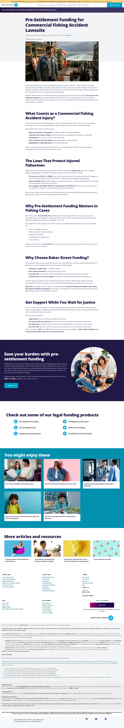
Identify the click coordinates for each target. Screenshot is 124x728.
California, (19, 662)
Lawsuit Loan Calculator (8, 587)
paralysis (49, 132)
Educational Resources (87, 583)
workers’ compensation (33, 173)
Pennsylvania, (66, 663)
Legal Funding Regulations (8, 579)
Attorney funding (52, 677)
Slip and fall (45, 587)
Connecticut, (25, 662)
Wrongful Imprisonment (48, 577)
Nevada (10, 663)
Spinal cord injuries (35, 132)
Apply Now (102, 605)
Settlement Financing (47, 605)
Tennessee (97, 663)
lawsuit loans (17, 371)
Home (3, 10)
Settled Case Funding (77, 427)
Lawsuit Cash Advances (8, 577)
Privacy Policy (5, 603)
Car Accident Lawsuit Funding (80, 433)
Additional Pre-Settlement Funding (10, 583)
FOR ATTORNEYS (46, 600)
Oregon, (60, 663)
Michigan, (83, 662)
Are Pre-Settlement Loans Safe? (102, 559)
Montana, (106, 662)
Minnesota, (101, 662)
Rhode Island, (73, 663)
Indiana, (57, 662)
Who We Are (85, 581)
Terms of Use (5, 605)
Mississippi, (89, 662)
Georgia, (40, 662)
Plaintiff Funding (46, 607)
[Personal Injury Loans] (16, 428)
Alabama (8, 662)
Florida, (36, 662)
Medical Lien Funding (47, 613)
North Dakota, (44, 663)
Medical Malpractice (47, 583)
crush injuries (48, 140)
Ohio (49, 663)
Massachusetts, (76, 662)
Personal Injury (46, 579)
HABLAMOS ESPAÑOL (88, 596)
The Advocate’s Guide (7, 585)
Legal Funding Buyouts (8, 581)
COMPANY (84, 575)
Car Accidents (45, 581)
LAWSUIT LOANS (6, 575)
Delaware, (31, 662)
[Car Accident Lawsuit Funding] (65, 434)
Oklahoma (54, 663)
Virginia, (109, 663)
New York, (16, 663)
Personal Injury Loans (12, 10)
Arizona (4, 662)
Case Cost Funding (46, 611)
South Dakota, (90, 663)
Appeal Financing (46, 603)
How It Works (85, 577)
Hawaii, (45, 662)
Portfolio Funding (46, 609)
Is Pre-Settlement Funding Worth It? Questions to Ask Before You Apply (45, 560)
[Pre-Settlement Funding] (16, 422)
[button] (56, 10)
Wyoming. (10, 665)
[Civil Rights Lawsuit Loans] (65, 422)
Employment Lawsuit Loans (31, 433)
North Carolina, (36, 663)
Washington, (115, 663)
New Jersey (22, 663)
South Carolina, (82, 663)
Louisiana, (65, 662)
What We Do (85, 579)
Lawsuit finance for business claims (11, 677)
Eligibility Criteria (6, 607)
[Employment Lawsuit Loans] (16, 434)
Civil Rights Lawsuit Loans (79, 421)
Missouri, (95, 662)
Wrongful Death (46, 589)
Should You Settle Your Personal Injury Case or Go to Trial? (60, 484)
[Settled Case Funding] (65, 428)
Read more (68, 35)
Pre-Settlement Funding (29, 421)
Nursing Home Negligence (48, 585)
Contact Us (85, 590)
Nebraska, (112, 662)
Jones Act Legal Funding (81, 178)
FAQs (83, 585)
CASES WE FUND (46, 575)
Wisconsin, (5, 665)
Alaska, (14, 662)
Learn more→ (109, 1)
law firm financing (106, 677)
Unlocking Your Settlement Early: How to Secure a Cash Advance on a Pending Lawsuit (76, 560)
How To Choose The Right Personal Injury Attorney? (19, 484)
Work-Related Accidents (48, 591)
